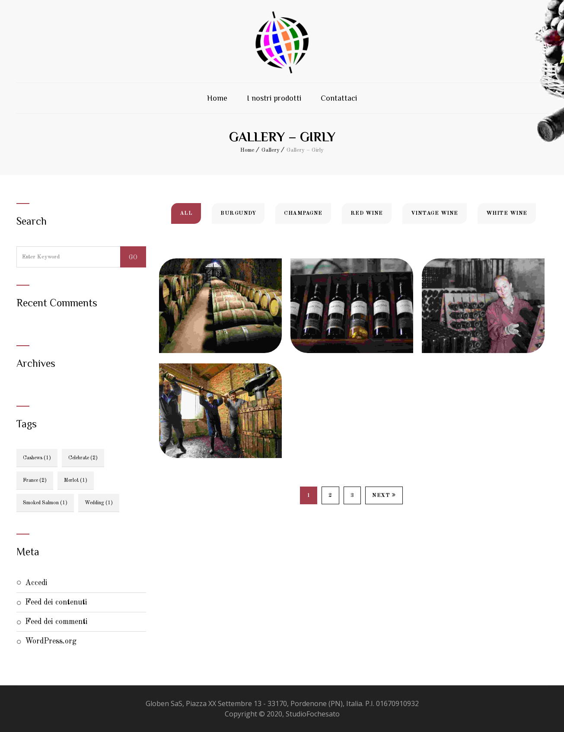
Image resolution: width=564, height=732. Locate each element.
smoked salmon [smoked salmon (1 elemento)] (45, 503)
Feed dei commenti (56, 622)
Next (384, 495)
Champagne (303, 213)
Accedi (36, 583)
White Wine (506, 213)
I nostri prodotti (274, 98)
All (186, 213)
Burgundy (238, 213)
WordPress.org (50, 641)
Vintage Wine (434, 213)
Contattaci (339, 98)
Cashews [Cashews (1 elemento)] (37, 458)
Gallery (270, 150)
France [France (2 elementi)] (35, 480)
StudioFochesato (313, 714)
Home (217, 98)
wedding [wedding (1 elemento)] (99, 503)
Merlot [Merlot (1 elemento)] (75, 480)
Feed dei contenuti (56, 602)
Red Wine (367, 213)
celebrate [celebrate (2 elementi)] (83, 458)
